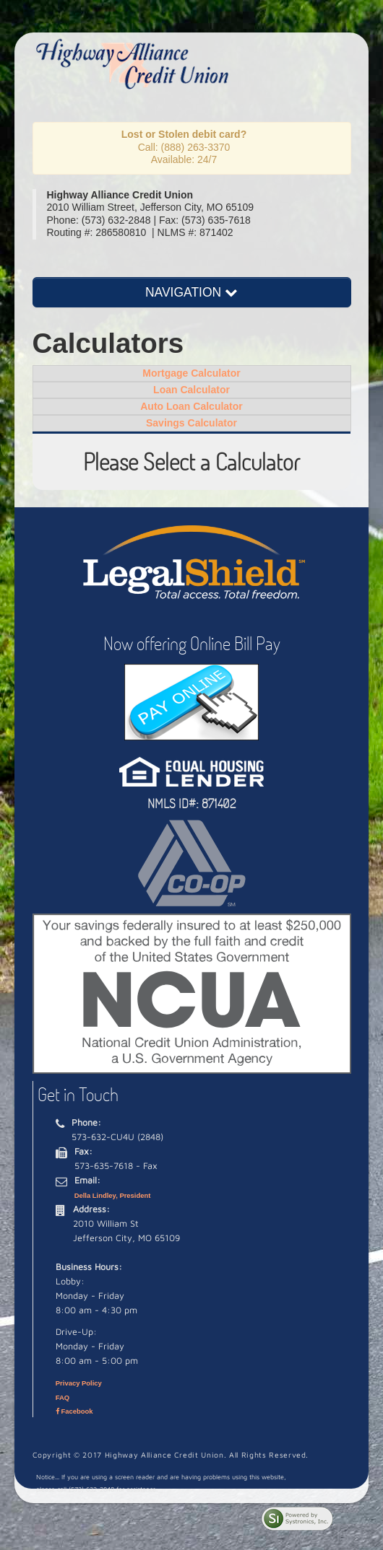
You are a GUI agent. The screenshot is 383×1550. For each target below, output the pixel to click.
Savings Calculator (191, 423)
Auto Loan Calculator (191, 406)
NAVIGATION (191, 292)
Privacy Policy (79, 1383)
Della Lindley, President (112, 1195)
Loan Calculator (191, 389)
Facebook (74, 1411)
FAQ (62, 1397)
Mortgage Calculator (191, 373)
